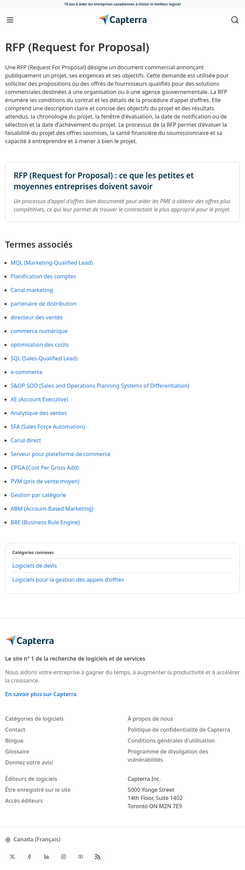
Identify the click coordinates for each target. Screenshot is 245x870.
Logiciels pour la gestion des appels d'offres (68, 579)
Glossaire (17, 751)
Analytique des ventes (39, 413)
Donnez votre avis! (29, 762)
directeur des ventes (37, 317)
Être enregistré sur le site (37, 789)
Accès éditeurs (24, 800)
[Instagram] (63, 857)
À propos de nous (150, 718)
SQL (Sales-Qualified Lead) (44, 358)
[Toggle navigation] (10, 20)
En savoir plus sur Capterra (41, 694)
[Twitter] (12, 857)
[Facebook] (29, 857)
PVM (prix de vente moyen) (45, 481)
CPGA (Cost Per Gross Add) (45, 467)
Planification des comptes (43, 276)
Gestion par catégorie (38, 495)
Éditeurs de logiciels (31, 779)
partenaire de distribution (44, 303)
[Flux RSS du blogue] (98, 857)
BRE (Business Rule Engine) (45, 522)
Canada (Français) (32, 839)
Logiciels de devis (34, 565)
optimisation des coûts (40, 344)
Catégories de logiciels (34, 718)
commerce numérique (39, 331)
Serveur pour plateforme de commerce (60, 454)
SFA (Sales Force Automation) (48, 426)
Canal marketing (32, 290)
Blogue (14, 740)
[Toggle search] (235, 20)
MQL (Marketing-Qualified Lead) (52, 262)
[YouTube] (80, 857)
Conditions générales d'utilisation (171, 740)
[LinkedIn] (46, 857)
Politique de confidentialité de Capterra (179, 729)
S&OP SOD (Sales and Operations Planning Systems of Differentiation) (100, 385)
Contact (15, 729)
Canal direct (26, 440)
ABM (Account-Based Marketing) (52, 508)
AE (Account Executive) (39, 399)
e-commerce (26, 372)
